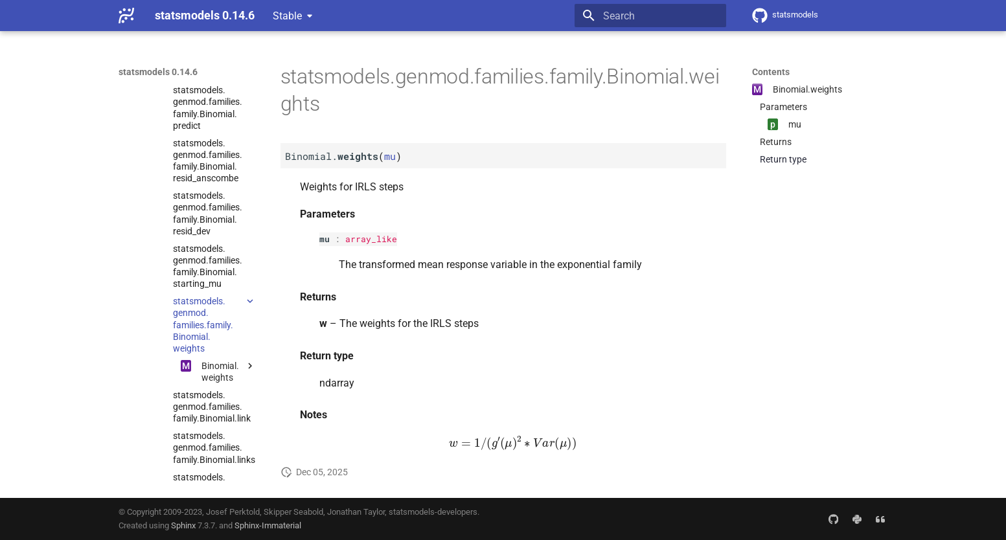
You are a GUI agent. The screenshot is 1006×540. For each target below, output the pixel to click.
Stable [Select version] (287, 16)
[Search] (650, 15)
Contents (771, 72)
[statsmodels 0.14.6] (126, 15)
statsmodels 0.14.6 (158, 72)
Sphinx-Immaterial (267, 525)
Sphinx (183, 525)
